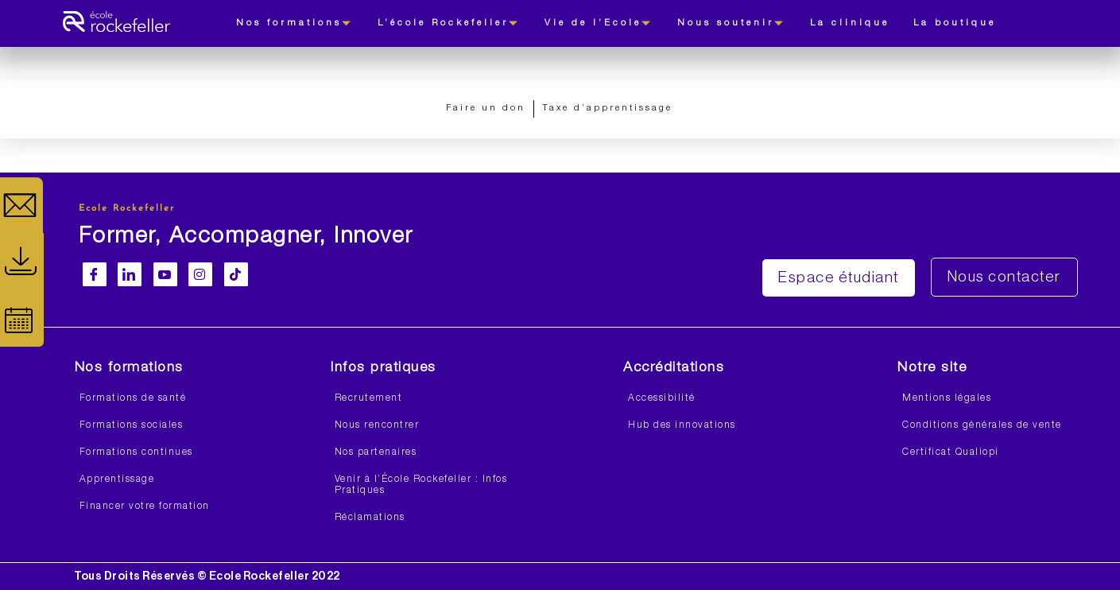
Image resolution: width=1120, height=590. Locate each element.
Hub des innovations (682, 425)
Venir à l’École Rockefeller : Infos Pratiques (421, 485)
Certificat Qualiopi (950, 452)
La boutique (954, 23)
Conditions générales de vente (982, 425)
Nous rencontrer (377, 425)
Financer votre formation (144, 506)
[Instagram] (200, 274)
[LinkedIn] (129, 274)
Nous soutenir (731, 23)
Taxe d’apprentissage (607, 108)
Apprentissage (117, 479)
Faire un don (485, 108)
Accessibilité (662, 398)
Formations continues (136, 452)
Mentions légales (946, 398)
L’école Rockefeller (449, 23)
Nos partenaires (376, 452)
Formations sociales (131, 425)
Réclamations (370, 517)
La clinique (849, 23)
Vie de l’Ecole (598, 23)
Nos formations (295, 23)
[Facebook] (95, 274)
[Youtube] (165, 274)
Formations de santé (133, 398)
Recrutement (369, 398)
